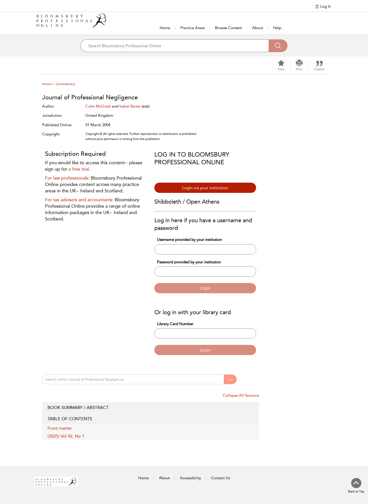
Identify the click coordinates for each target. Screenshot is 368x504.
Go (230, 379)
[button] (299, 65)
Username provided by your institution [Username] (189, 239)
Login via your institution (205, 187)
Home (165, 28)
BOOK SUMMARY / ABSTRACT (151, 408)
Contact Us (220, 478)
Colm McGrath (98, 106)
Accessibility (190, 478)
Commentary (65, 84)
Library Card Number (175, 324)
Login (205, 288)
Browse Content (228, 28)
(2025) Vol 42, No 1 (66, 436)
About (257, 28)
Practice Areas (192, 28)
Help (277, 28)
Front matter (60, 428)
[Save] (281, 65)
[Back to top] (356, 486)
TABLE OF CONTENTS (151, 419)
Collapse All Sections (241, 395)
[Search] (278, 45)
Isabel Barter (130, 106)
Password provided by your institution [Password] (189, 262)
